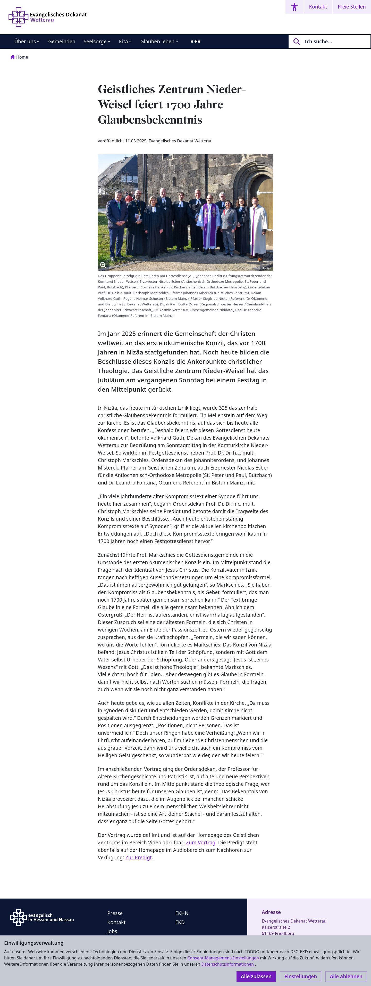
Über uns (25, 41)
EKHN (182, 913)
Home (19, 57)
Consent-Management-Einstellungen (223, 958)
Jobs (112, 931)
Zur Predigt (138, 857)
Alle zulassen (256, 976)
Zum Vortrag (200, 842)
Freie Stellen (352, 6)
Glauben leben (157, 41)
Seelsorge (95, 41)
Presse (115, 913)
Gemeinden (61, 41)
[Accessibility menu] (294, 7)
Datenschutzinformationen (228, 964)
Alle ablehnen (346, 976)
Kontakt (318, 6)
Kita (123, 41)
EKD (180, 922)
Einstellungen (300, 976)
